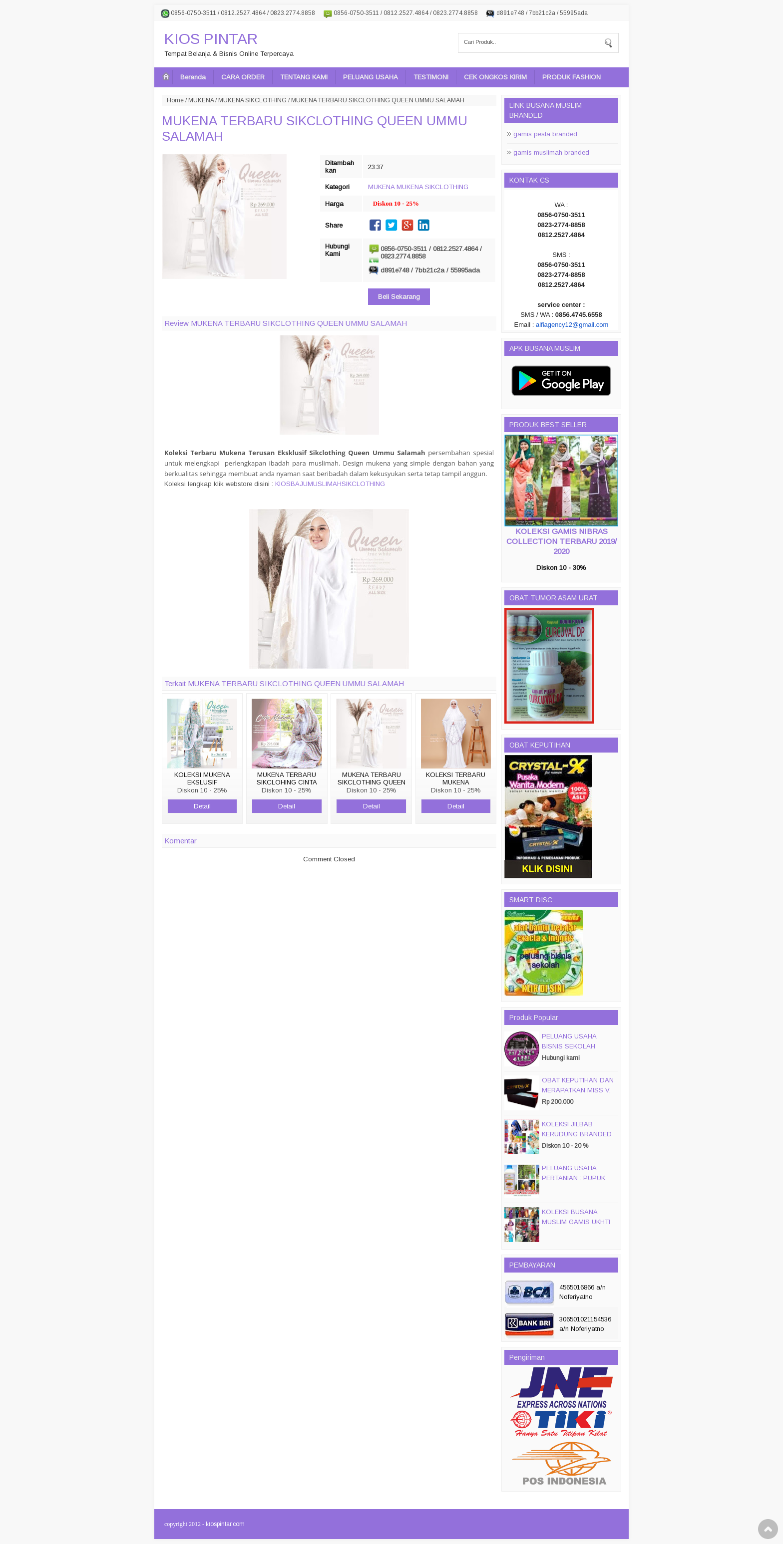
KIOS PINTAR (211, 38)
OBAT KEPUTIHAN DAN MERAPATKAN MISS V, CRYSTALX (578, 1090)
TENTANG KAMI (304, 77)
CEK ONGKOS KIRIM (495, 77)
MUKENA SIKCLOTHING (252, 100)
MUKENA (201, 100)
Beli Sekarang (399, 296)
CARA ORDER (243, 77)
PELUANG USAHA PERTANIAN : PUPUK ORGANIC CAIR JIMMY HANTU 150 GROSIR (577, 1183)
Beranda (193, 77)
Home (175, 100)
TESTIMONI (430, 77)
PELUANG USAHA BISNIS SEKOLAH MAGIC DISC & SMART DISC (577, 1051)
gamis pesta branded (545, 134)
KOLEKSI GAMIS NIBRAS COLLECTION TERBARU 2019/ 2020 (561, 541)
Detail (202, 806)
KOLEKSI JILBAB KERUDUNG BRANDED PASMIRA (577, 1134)
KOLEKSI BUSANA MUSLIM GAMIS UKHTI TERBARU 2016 (576, 1222)
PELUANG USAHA (370, 77)
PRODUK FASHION (571, 77)
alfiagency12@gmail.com (572, 324)
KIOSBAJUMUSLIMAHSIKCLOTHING (330, 484)
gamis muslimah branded (551, 152)
